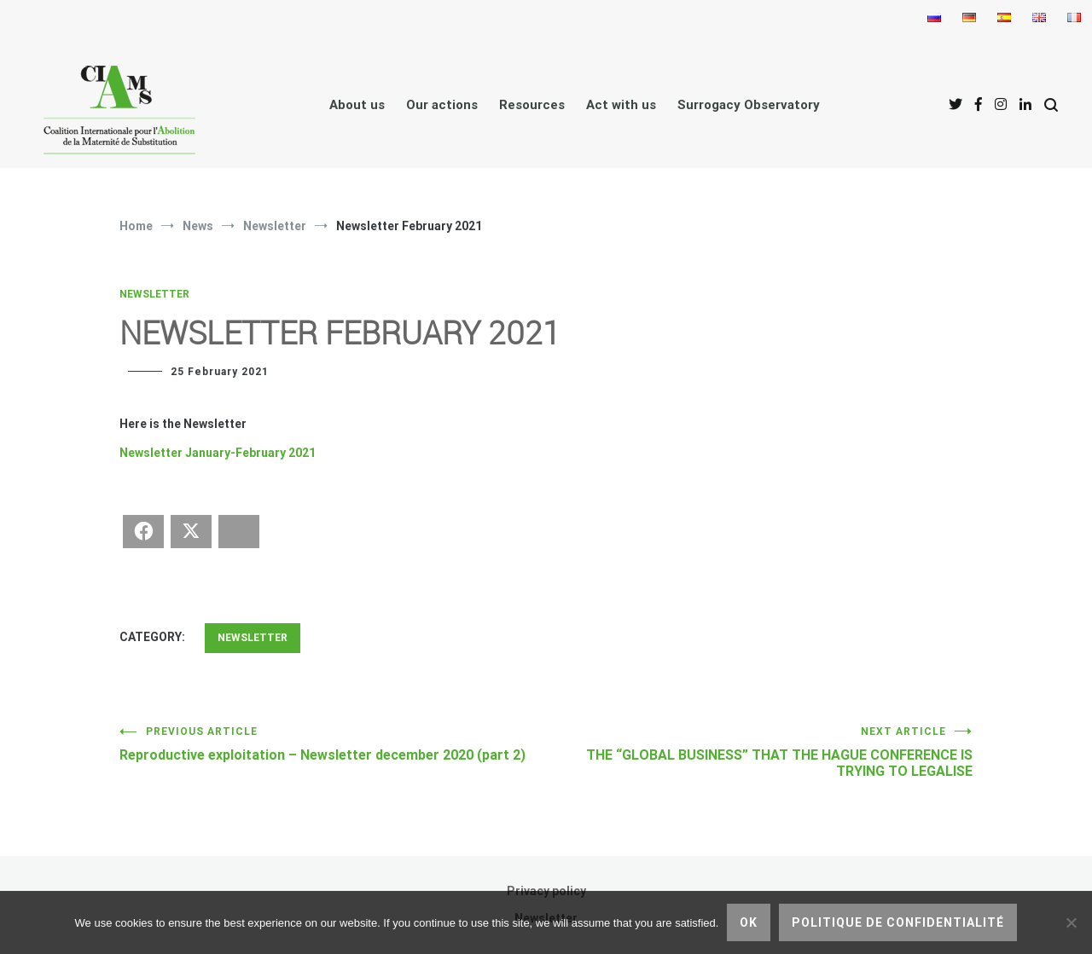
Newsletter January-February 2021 (217, 453)
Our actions (442, 105)
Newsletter (154, 294)
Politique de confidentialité (898, 922)
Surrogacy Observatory (748, 105)
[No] (1070, 922)
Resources (532, 105)
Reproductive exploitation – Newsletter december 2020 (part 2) (332, 744)
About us (357, 105)
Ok (749, 922)
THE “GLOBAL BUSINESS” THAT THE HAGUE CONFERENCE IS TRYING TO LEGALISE (759, 752)
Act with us (621, 105)
